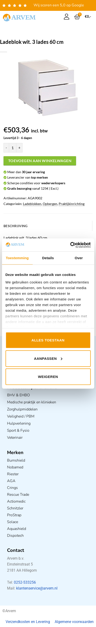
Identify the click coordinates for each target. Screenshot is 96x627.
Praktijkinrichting (71, 204)
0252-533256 (25, 582)
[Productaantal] (12, 147)
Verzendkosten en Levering (28, 621)
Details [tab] (48, 258)
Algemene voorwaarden (74, 621)
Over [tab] (79, 258)
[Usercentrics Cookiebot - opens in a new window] (70, 245)
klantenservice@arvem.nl (37, 588)
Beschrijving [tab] (15, 226)
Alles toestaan (48, 340)
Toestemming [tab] (17, 258)
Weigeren (48, 377)
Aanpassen (48, 358)
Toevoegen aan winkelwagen (40, 161)
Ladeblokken (32, 204)
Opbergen (50, 204)
